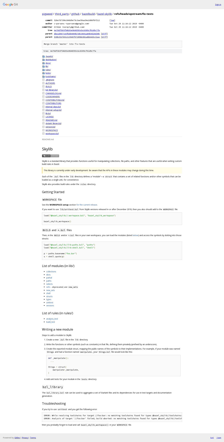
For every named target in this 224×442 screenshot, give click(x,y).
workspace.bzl (52, 133)
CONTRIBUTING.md (55, 100)
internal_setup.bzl (53, 110)
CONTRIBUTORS (53, 103)
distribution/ (51, 59)
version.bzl (50, 126)
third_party (62, 14)
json (219, 437)
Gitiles (17, 437)
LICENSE (50, 116)
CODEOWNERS (53, 96)
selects (49, 284)
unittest (49, 302)
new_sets (50, 290)
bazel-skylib (104, 14)
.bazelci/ (49, 56)
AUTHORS (50, 83)
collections (51, 271)
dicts (48, 274)
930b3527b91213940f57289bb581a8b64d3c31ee (77, 37)
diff (104, 33)
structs (49, 296)
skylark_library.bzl (53, 123)
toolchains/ (51, 76)
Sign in (218, 4)
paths (48, 280)
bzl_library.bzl (52, 89)
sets (48, 287)
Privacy (25, 437)
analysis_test (52, 318)
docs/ (48, 63)
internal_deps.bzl (53, 106)
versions (50, 305)
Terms (33, 437)
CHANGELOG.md (53, 93)
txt (212, 437)
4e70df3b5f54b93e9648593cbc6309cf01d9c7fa (77, 30)
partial (49, 277)
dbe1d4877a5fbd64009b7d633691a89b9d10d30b (77, 33)
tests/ (48, 73)
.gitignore (50, 79)
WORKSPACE (52, 130)
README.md (51, 120)
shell (48, 293)
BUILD (49, 86)
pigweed (47, 14)
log (112, 20)
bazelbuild (88, 14)
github (75, 14)
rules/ (48, 69)
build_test (50, 322)
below (135, 235)
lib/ (47, 66)
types (48, 299)
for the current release (86, 204)
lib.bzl (48, 113)
